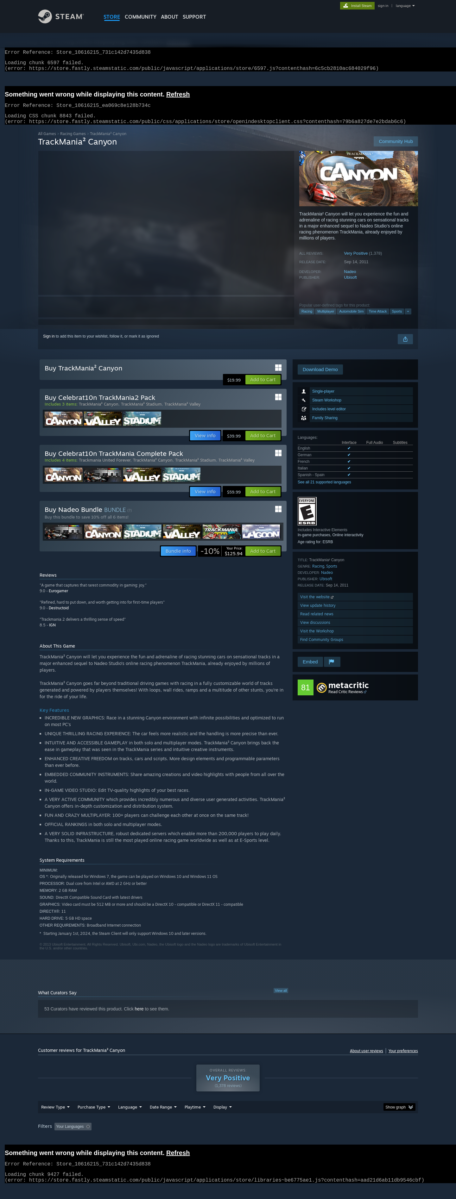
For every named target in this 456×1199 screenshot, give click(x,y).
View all (281, 998)
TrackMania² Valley (182, 411)
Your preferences (403, 1058)
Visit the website (317, 604)
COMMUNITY (140, 17)
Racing (306, 319)
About (169, 17)
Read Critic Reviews (345, 699)
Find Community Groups (321, 647)
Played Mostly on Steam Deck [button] (228, 1138)
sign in (383, 5)
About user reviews (366, 1058)
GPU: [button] (335, 1138)
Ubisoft (350, 285)
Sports (397, 319)
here (139, 1016)
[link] (221, 559)
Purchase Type (91, 1118)
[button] (263, 387)
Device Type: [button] (363, 1138)
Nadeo (350, 279)
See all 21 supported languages (324, 490)
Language (127, 1118)
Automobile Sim (351, 319)
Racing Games (73, 141)
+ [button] (408, 319)
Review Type (53, 1118)
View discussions (315, 630)
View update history (318, 613)
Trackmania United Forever (104, 467)
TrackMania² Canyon (98, 411)
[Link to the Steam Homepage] (66, 21)
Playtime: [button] (183, 1138)
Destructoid (59, 615)
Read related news (316, 621)
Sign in (49, 344)
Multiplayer (325, 319)
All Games (47, 141)
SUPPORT (194, 17)
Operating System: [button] (281, 1138)
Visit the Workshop (317, 638)
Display (220, 1118)
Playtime (193, 1118)
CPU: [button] (314, 1138)
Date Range (161, 1118)
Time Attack (378, 319)
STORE (112, 17)
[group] (228, 1139)
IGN (52, 632)
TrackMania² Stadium (141, 411)
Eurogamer (58, 598)
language (403, 5)
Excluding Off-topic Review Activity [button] (134, 1138)
